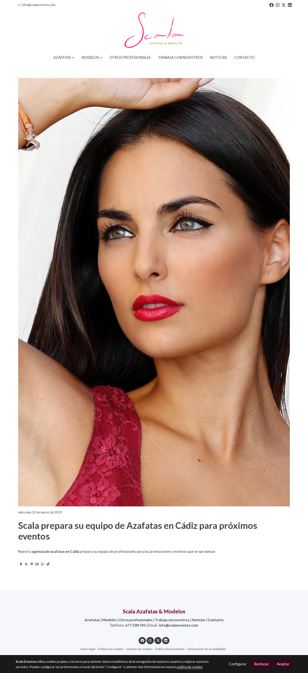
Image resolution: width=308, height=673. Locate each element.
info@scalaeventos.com (38, 5)
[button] (64, 57)
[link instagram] (278, 5)
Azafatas (92, 620)
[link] (154, 30)
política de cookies (190, 667)
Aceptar (283, 664)
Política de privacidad (169, 649)
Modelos (109, 620)
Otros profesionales (136, 620)
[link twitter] (283, 5)
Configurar (238, 664)
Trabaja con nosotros (172, 620)
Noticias (198, 620)
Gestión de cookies (139, 649)
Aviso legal (87, 649)
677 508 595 (135, 625)
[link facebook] (271, 5)
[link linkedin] (290, 5)
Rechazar (261, 664)
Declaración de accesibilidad (206, 649)
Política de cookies (110, 649)
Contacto (216, 620)
